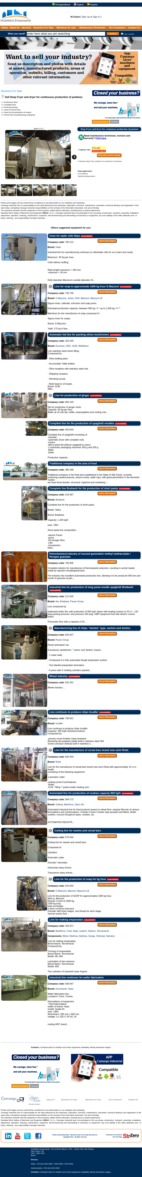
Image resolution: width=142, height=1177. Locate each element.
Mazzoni (85, 298)
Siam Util (79, 804)
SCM (74, 346)
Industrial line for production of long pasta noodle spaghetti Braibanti (91, 587)
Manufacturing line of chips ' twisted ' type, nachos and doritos (92, 628)
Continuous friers (11, 102)
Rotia (58, 762)
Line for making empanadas (66, 919)
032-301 (61, 682)
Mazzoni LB (96, 298)
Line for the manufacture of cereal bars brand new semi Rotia (91, 750)
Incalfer (59, 723)
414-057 (61, 494)
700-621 (61, 718)
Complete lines (10, 105)
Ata (57, 601)
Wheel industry (58, 676)
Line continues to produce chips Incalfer (73, 712)
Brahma (74, 936)
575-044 (61, 837)
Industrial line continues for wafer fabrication (76, 977)
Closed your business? (100, 122)
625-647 (61, 635)
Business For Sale (43, 27)
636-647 (61, 984)
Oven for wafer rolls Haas (64, 235)
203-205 (61, 341)
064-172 (61, 799)
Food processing (10, 107)
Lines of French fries (12, 110)
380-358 (61, 470)
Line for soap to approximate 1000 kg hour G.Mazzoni (86, 286)
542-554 (61, 886)
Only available (128, 34)
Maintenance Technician (92, 27)
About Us (15, 27)
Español (94, 5)
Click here (100, 138)
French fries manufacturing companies (19, 115)
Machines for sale (66, 27)
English (80, 5)
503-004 (61, 429)
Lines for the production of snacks (17, 112)
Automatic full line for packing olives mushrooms (79, 334)
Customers (115, 122)
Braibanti (60, 500)
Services (26, 27)
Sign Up (86, 17)
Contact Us (134, 27)
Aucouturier (61, 989)
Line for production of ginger (71, 395)
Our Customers (117, 27)
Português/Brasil (62, 5)
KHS (77, 298)
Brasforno (60, 931)
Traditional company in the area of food (73, 463)
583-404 (61, 757)
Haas (58, 247)
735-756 (61, 293)
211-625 (61, 596)
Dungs (91, 936)
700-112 (61, 242)
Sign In (96, 17)
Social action (34, 1104)
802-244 (61, 402)
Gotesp (59, 804)
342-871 (61, 926)
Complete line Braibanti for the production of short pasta (83, 488)
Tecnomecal (103, 931)
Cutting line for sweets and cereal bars (77, 830)
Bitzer (65, 936)
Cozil (69, 931)
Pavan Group (77, 601)
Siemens (110, 936)
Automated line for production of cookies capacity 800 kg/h (85, 793)
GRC (68, 346)
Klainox (92, 931)
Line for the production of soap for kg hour (80, 879)
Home (5, 27)
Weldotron (83, 346)
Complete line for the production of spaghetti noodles (81, 423)
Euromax (60, 346)
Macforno (69, 804)
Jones (71, 298)
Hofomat (100, 936)
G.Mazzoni (61, 298)
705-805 (61, 563)
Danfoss (83, 936)
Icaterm (83, 931)
